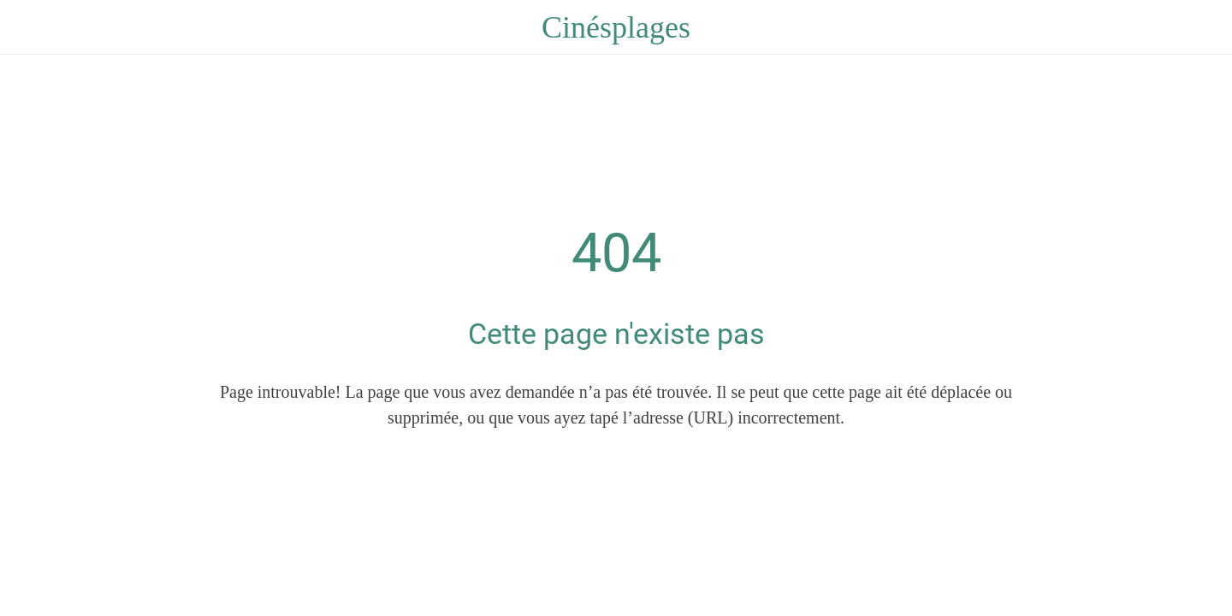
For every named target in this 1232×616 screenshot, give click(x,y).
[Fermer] (34, 27)
